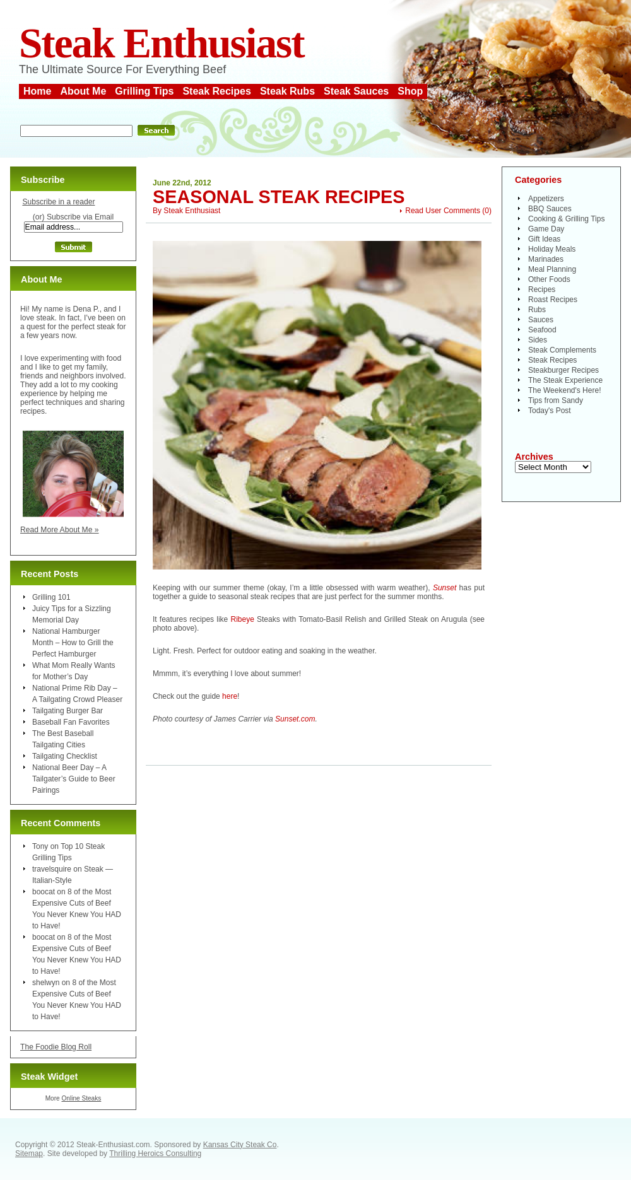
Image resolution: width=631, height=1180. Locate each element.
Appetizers (546, 198)
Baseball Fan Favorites (71, 722)
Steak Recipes (216, 91)
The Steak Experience (565, 380)
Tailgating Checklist (64, 756)
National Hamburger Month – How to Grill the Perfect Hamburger (73, 642)
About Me (83, 91)
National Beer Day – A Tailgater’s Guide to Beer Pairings (73, 779)
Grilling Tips (144, 91)
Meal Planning (552, 269)
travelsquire (51, 869)
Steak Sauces (356, 91)
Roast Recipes (552, 299)
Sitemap (29, 1153)
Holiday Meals (551, 249)
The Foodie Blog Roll (55, 1047)
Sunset (444, 587)
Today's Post (549, 410)
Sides (537, 340)
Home (37, 91)
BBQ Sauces (550, 208)
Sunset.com (295, 719)
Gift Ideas (544, 239)
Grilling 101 (51, 597)
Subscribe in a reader (58, 201)
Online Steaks (81, 1098)
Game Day (546, 229)
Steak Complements (562, 350)
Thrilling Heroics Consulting (155, 1153)
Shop (410, 91)
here (229, 696)
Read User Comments (442, 210)
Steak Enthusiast (161, 43)
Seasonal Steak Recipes (279, 197)
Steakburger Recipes (563, 370)
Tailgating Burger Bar (67, 710)
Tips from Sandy (555, 400)
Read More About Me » (59, 529)
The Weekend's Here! (564, 390)
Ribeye (242, 619)
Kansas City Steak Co (240, 1144)
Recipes (541, 289)
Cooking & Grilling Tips (566, 218)
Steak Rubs (287, 91)
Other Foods (549, 279)
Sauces (540, 319)
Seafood (542, 329)
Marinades (545, 259)
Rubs (537, 309)
